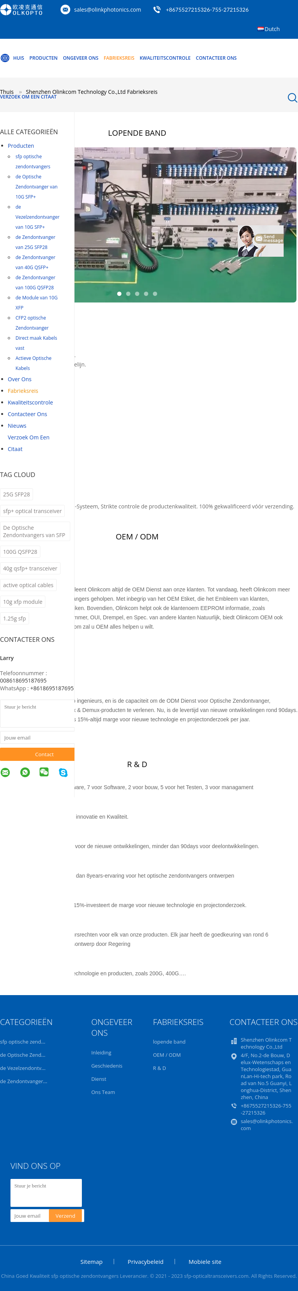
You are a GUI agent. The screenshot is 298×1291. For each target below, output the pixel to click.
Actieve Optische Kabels (34, 363)
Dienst (98, 1078)
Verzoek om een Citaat (28, 96)
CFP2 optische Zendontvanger (32, 323)
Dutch (272, 29)
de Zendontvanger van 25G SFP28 (35, 242)
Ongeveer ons (80, 58)
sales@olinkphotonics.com (107, 9)
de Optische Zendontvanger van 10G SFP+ (36, 186)
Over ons (19, 379)
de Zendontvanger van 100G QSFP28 (35, 282)
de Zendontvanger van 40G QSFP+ (35, 262)
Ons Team (103, 1092)
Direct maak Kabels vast (36, 343)
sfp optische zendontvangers (33, 161)
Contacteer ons (216, 58)
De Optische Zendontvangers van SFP (34, 531)
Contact (44, 754)
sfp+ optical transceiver (32, 511)
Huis (12, 58)
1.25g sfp (14, 618)
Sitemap (91, 1261)
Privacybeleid (145, 1261)
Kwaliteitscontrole (165, 58)
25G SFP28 (16, 494)
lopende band (169, 1041)
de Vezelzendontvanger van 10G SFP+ (37, 217)
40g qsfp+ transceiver (30, 568)
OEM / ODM (167, 1054)
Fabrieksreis (119, 58)
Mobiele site (205, 1261)
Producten (43, 58)
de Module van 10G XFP (36, 302)
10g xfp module (22, 601)
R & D (159, 1068)
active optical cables (28, 585)
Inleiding (101, 1052)
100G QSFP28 (20, 551)
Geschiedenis (106, 1065)
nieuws (17, 425)
